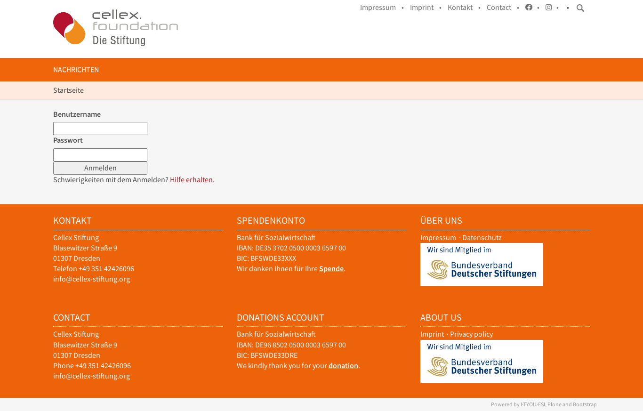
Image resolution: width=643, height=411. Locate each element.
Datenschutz (482, 237)
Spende (331, 268)
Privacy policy (471, 334)
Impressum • (382, 7)
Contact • (503, 7)
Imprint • (426, 7)
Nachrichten (76, 69)
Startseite (68, 90)
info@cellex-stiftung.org (91, 278)
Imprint (432, 334)
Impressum (438, 237)
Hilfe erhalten (191, 179)
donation (343, 365)
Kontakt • (464, 7)
